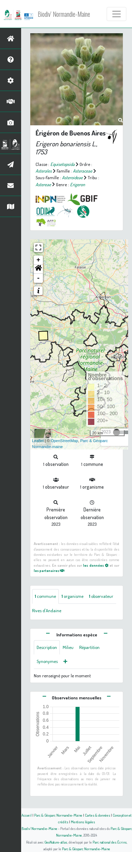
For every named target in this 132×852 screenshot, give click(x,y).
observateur (101, 596)
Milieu (68, 647)
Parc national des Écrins (110, 842)
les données (95, 565)
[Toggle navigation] (116, 14)
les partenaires (49, 570)
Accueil (26, 815)
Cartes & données (97, 815)
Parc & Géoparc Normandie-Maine (58, 815)
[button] (38, 269)
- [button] (38, 278)
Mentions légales (83, 821)
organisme (72, 596)
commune (45, 596)
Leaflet (38, 441)
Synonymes (47, 661)
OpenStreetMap (64, 441)
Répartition (89, 647)
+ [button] (38, 260)
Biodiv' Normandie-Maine (64, 14)
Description (47, 647)
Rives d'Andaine (46, 610)
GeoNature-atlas (55, 842)
